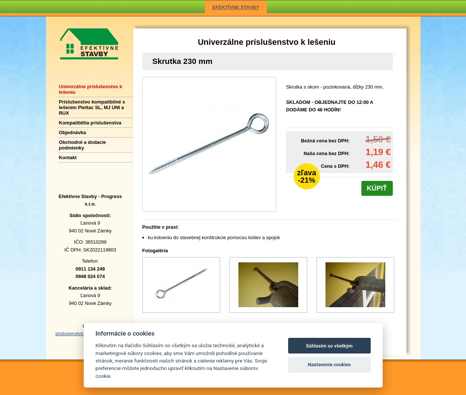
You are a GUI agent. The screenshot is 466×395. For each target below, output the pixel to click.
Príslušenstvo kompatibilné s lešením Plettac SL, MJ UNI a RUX (92, 107)
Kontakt (68, 157)
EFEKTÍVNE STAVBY (235, 7)
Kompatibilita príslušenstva (90, 123)
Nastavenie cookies (329, 364)
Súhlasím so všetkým (329, 346)
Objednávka (72, 132)
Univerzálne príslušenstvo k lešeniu (267, 42)
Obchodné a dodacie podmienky (82, 145)
